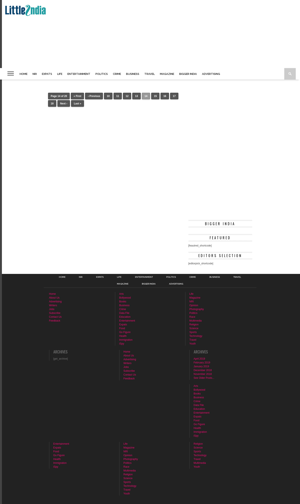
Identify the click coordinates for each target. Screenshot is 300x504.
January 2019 (201, 366)
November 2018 (203, 374)
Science (194, 328)
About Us (54, 297)
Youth (192, 343)
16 (164, 96)
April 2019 (199, 358)
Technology (195, 336)
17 (174, 96)
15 (155, 96)
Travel (149, 73)
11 (117, 96)
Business (132, 73)
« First (77, 96)
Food (122, 328)
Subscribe (54, 313)
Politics (101, 73)
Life (59, 73)
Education (125, 316)
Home (23, 73)
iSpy (121, 343)
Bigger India (188, 73)
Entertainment (78, 73)
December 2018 (203, 370)
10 (108, 96)
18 (52, 103)
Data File (124, 313)
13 (136, 96)
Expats (47, 73)
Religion (194, 324)
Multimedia (195, 320)
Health (123, 336)
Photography (196, 309)
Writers (53, 305)
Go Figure (125, 332)
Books (122, 301)
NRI (35, 73)
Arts (121, 293)
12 (127, 96)
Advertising (211, 73)
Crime (117, 73)
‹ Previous (94, 96)
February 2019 (202, 362)
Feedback (54, 320)
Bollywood (125, 297)
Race (192, 316)
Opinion (193, 305)
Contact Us (55, 316)
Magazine (167, 73)
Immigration (126, 339)
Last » (77, 103)
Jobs (51, 309)
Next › (63, 103)
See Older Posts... (204, 377)
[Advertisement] (131, 34)
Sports (193, 332)
